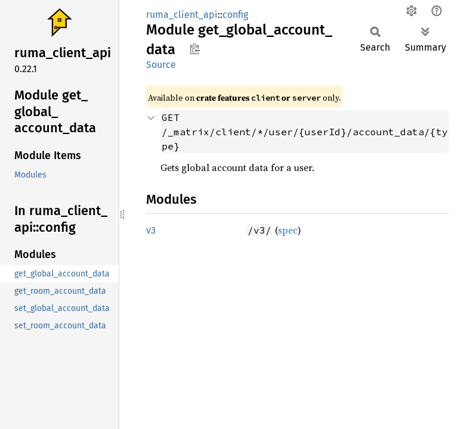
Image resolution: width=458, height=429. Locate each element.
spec (288, 230)
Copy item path (195, 49)
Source (161, 64)
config (235, 14)
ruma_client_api (182, 14)
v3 (151, 230)
